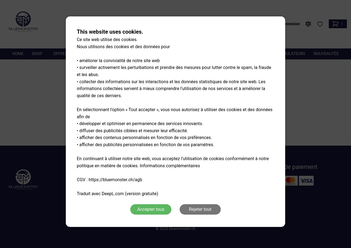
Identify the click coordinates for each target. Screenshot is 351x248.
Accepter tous (150, 209)
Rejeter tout (200, 209)
